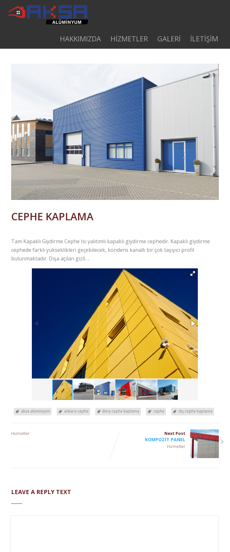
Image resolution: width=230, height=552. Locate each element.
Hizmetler (20, 433)
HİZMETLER (129, 38)
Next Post (167, 436)
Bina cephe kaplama (121, 411)
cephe (158, 411)
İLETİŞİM (204, 38)
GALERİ (169, 38)
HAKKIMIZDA (80, 38)
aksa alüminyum (35, 411)
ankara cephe (76, 411)
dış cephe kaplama (195, 411)
